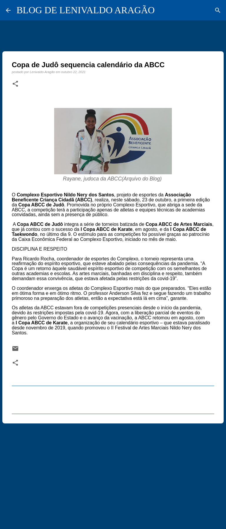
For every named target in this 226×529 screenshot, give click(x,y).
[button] (15, 84)
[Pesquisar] (217, 10)
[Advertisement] (113, 473)
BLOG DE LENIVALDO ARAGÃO (85, 10)
